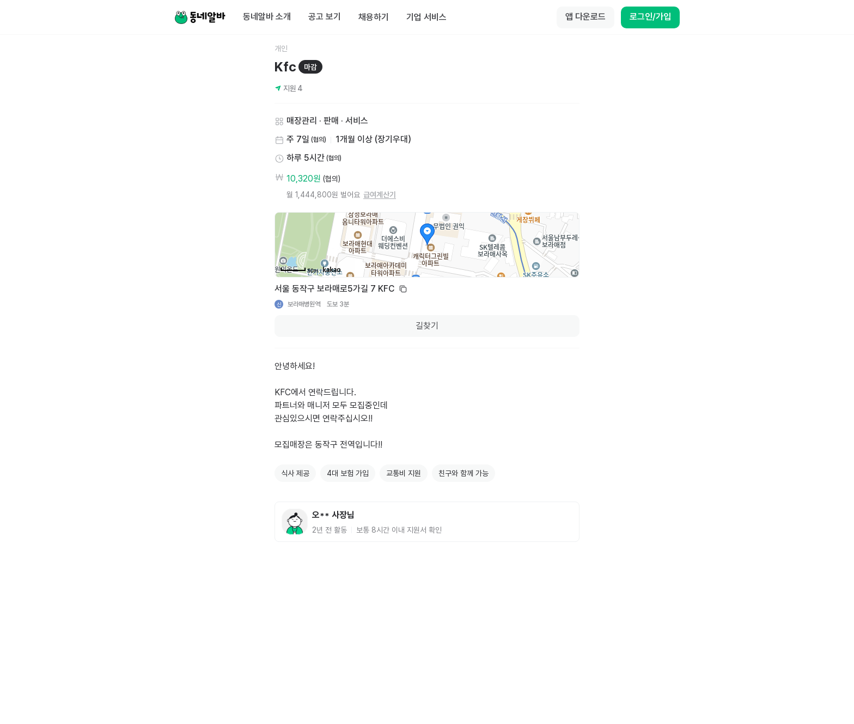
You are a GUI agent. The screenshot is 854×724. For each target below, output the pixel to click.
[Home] (199, 17)
